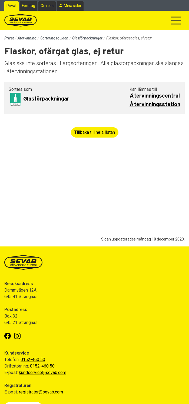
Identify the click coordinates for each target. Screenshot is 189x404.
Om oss (47, 6)
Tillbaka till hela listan (94, 132)
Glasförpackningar (87, 38)
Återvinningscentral (155, 96)
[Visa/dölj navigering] (176, 20)
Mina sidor (72, 6)
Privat (11, 6)
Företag (28, 6)
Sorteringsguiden (54, 38)
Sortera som (20, 89)
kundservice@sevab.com (42, 372)
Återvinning (27, 38)
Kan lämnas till (143, 89)
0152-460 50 (33, 359)
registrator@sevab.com (41, 392)
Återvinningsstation (155, 104)
